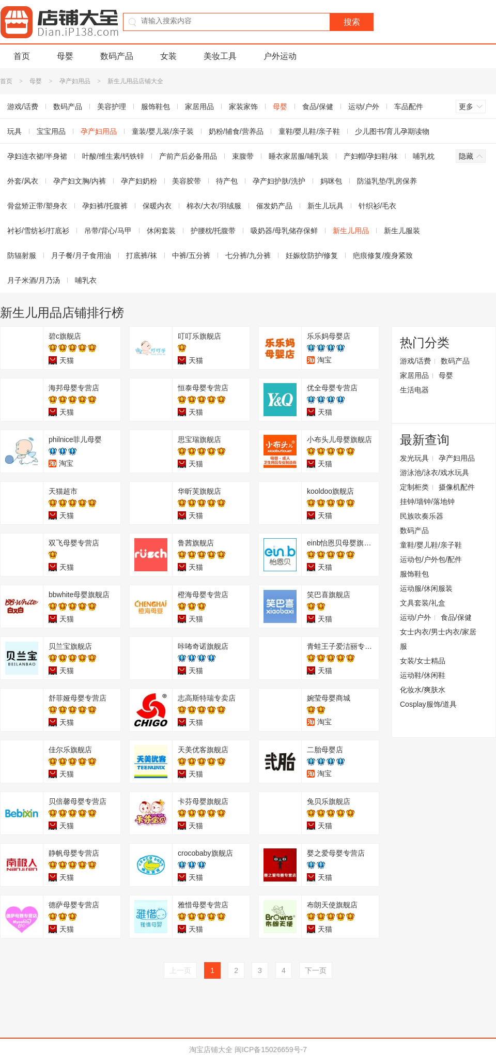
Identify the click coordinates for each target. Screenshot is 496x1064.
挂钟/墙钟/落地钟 (427, 501)
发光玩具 (414, 458)
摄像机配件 (457, 487)
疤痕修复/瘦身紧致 (383, 255)
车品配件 (408, 106)
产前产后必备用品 (188, 156)
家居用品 (199, 106)
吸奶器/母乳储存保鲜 (284, 230)
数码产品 (116, 56)
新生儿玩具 (325, 206)
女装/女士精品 (422, 661)
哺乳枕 (424, 156)
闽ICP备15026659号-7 (271, 1049)
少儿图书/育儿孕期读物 (392, 131)
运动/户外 (363, 106)
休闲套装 (161, 230)
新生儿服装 (402, 230)
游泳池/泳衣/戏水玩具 (434, 472)
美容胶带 (186, 181)
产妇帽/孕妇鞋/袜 (371, 156)
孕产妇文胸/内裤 (79, 181)
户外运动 (280, 56)
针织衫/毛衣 (378, 206)
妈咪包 (331, 181)
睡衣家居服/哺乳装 (299, 156)
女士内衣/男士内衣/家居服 (438, 639)
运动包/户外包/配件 (431, 559)
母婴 (65, 56)
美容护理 (111, 106)
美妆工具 (220, 56)
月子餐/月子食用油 (81, 255)
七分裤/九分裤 (248, 255)
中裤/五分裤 (191, 255)
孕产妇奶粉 (139, 181)
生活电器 (414, 390)
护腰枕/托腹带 (213, 230)
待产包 (227, 181)
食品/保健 (317, 106)
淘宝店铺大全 (211, 1049)
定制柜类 (414, 487)
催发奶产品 (274, 206)
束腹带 (243, 156)
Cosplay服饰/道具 (428, 704)
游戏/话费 (415, 361)
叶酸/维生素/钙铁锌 (113, 156)
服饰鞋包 (155, 106)
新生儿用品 (351, 230)
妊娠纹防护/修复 (312, 255)
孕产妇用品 (74, 81)
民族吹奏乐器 (421, 516)
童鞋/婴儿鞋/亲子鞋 (309, 131)
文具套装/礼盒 (422, 603)
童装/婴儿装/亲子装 (163, 131)
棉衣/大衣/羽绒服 (214, 206)
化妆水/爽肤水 (422, 690)
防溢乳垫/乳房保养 (387, 181)
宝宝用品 (51, 131)
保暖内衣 (157, 206)
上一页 (180, 970)
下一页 (316, 970)
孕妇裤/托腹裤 (105, 206)
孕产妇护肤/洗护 (279, 181)
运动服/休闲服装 (426, 588)
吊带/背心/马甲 (108, 230)
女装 (168, 56)
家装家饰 (243, 106)
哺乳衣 (86, 280)
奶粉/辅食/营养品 (236, 131)
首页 (21, 56)
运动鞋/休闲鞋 (422, 675)
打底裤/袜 (141, 255)
